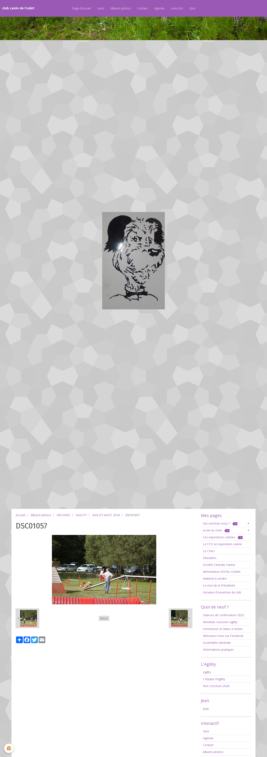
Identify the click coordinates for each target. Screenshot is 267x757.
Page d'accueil (81, 8)
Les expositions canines (223, 537)
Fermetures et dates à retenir (223, 629)
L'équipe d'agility (214, 679)
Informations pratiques (218, 650)
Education (209, 558)
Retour (104, 618)
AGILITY (81, 515)
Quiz (192, 8)
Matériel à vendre (215, 578)
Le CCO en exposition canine (222, 544)
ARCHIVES (63, 515)
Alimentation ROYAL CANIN (221, 572)
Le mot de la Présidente (219, 585)
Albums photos (121, 8)
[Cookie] (9, 748)
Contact (142, 8)
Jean (206, 709)
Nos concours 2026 (216, 686)
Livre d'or (177, 8)
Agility (207, 672)
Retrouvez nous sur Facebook (223, 636)
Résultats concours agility (220, 622)
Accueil (20, 515)
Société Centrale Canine (219, 565)
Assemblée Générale (217, 643)
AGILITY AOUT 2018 (106, 515)
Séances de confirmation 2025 (223, 615)
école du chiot (216, 530)
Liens (100, 8)
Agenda (159, 8)
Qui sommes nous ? (220, 523)
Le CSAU (209, 551)
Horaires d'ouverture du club (222, 592)
